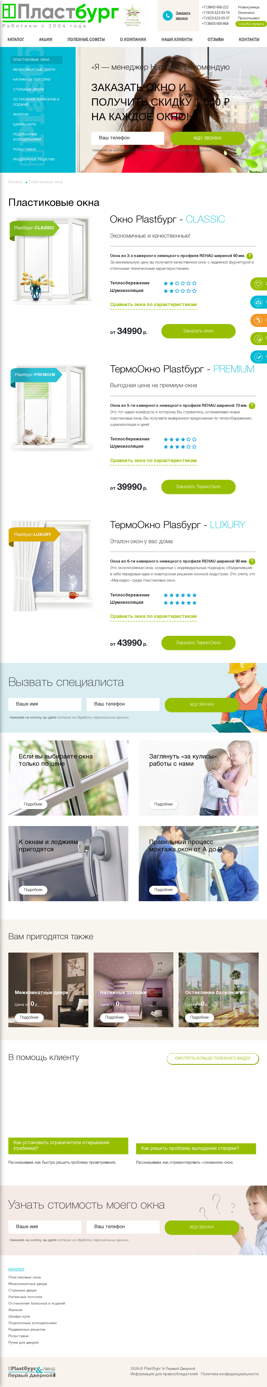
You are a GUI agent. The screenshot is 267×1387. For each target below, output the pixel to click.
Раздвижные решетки (33, 159)
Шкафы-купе (24, 124)
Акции (45, 39)
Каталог (16, 39)
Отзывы (216, 39)
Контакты (249, 39)
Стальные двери (28, 89)
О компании (133, 39)
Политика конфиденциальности (230, 1374)
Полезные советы (86, 39)
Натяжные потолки (31, 79)
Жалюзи (20, 114)
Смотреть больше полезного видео (213, 1058)
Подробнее (29, 1017)
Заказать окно (198, 331)
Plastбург (152, 1369)
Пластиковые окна (31, 60)
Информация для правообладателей (164, 1374)
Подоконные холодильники (27, 137)
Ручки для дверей (23, 1342)
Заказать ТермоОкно (198, 487)
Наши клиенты (176, 39)
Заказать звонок (183, 15)
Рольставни (24, 149)
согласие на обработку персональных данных (175, 150)
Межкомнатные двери (34, 69)
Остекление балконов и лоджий (36, 102)
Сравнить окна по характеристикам (153, 305)
